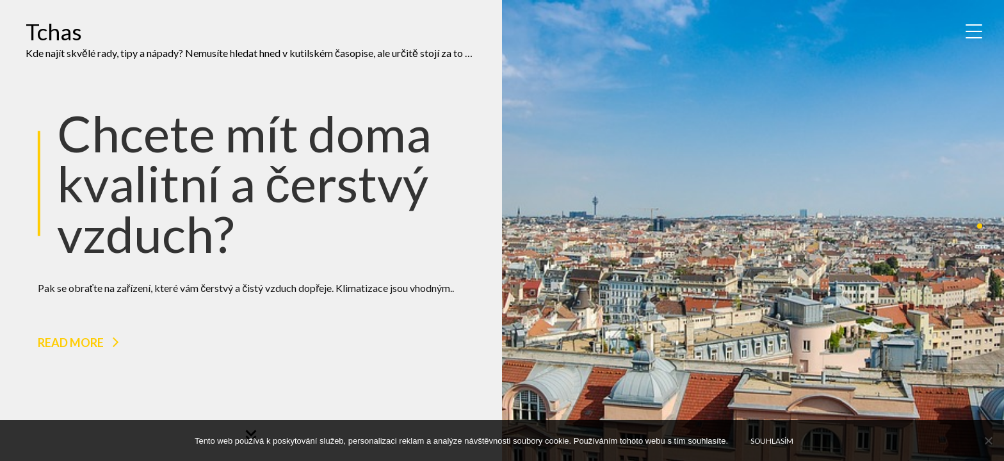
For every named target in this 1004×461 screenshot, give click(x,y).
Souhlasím (771, 440)
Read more (71, 343)
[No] (988, 440)
